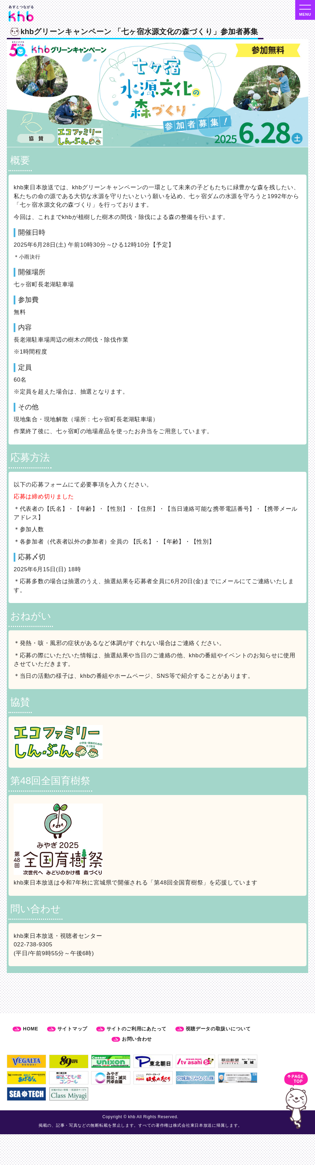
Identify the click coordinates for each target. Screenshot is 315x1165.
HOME (30, 1028)
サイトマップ (72, 1028)
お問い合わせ (137, 1039)
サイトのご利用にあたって (136, 1028)
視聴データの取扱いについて (218, 1028)
